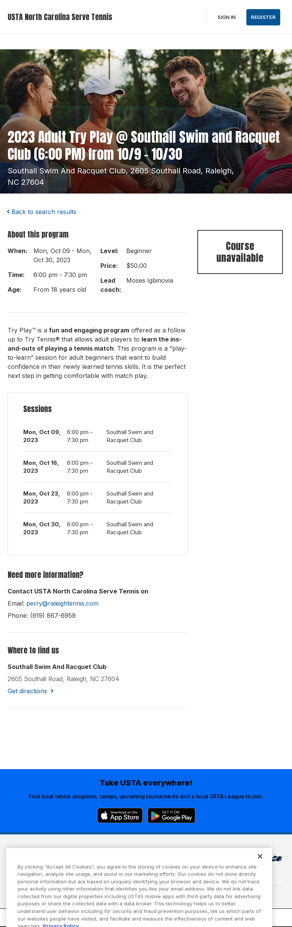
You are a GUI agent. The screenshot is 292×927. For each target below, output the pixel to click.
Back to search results (43, 212)
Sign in (226, 17)
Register (263, 17)
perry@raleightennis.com (62, 603)
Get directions (27, 691)
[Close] (260, 867)
